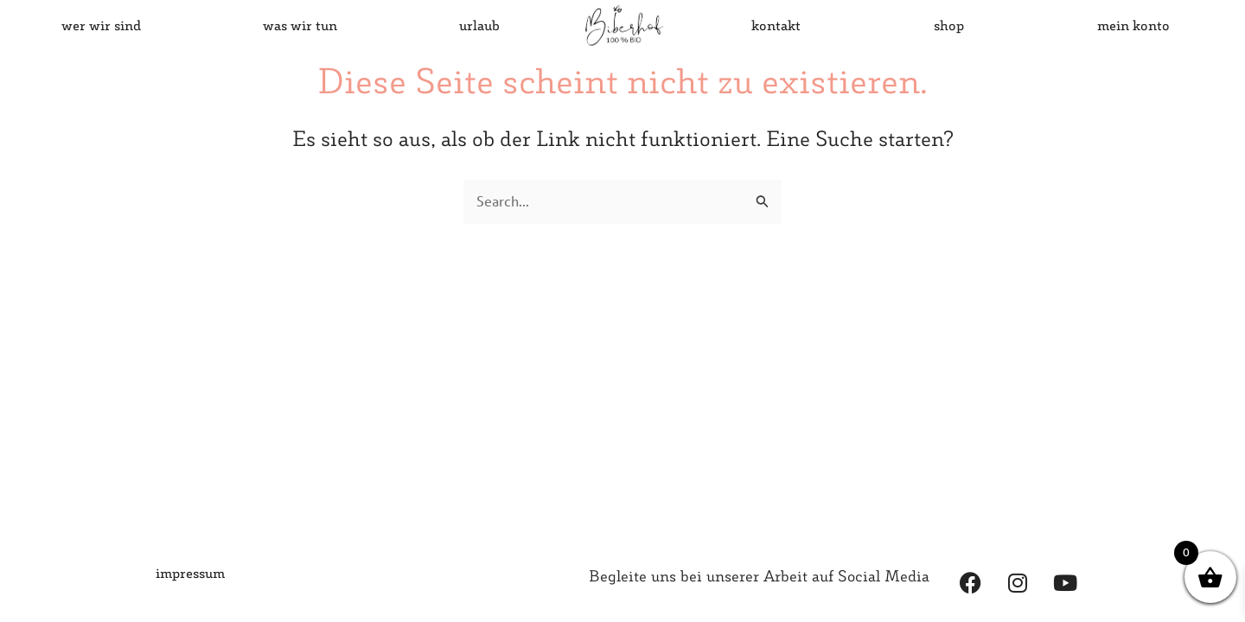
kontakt (776, 24)
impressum (190, 572)
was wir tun (300, 24)
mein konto (1133, 24)
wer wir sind (101, 24)
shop (949, 24)
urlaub (479, 24)
